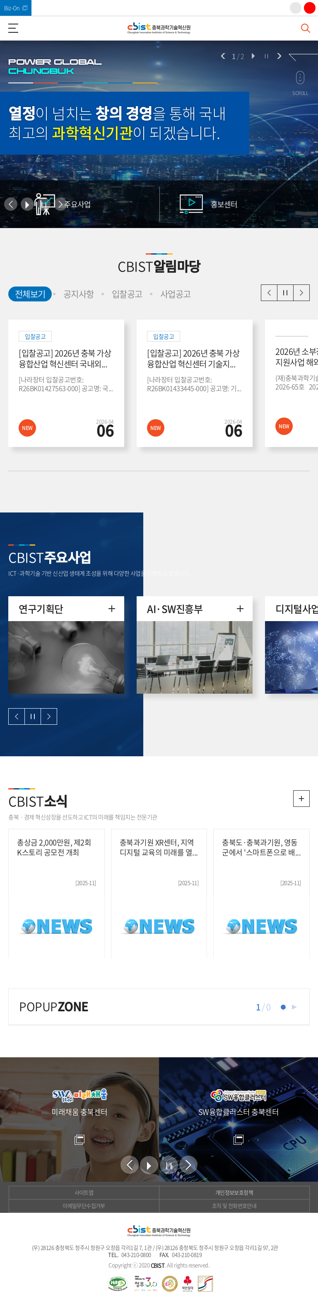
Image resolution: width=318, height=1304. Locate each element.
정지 (266, 56)
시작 (253, 56)
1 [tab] (283, 1007)
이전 (223, 56)
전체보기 (27, 293)
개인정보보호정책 (234, 1192)
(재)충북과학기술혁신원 (159, 28)
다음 (279, 56)
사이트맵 (84, 1192)
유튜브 (310, 8)
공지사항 (78, 293)
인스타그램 (295, 8)
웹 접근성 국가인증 (117, 1284)
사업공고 (175, 293)
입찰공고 (127, 293)
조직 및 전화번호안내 (234, 1205)
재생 (294, 1007)
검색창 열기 (305, 28)
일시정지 (285, 292)
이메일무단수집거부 (84, 1205)
